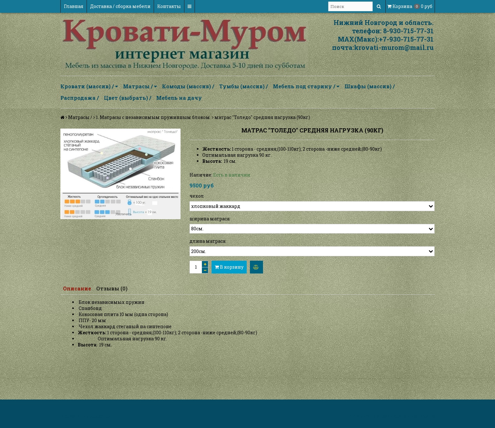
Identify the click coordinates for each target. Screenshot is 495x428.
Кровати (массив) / (89, 86)
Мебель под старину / (306, 86)
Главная (73, 6)
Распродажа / (79, 97)
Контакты (169, 6)
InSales (426, 416)
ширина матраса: (209, 219)
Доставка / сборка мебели (120, 6)
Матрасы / (140, 86)
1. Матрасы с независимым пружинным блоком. (153, 117)
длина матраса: (207, 241)
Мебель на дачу (179, 97)
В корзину (229, 267)
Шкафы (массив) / (369, 86)
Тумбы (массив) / (243, 86)
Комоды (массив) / (188, 86)
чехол (196, 196)
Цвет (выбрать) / (127, 97)
